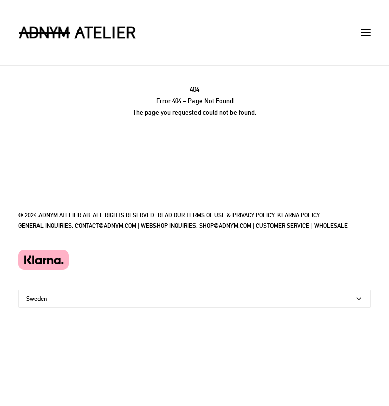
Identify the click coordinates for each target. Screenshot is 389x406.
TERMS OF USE (205, 215)
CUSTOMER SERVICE (282, 225)
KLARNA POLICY (298, 215)
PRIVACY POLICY (253, 215)
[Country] (194, 299)
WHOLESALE (331, 225)
